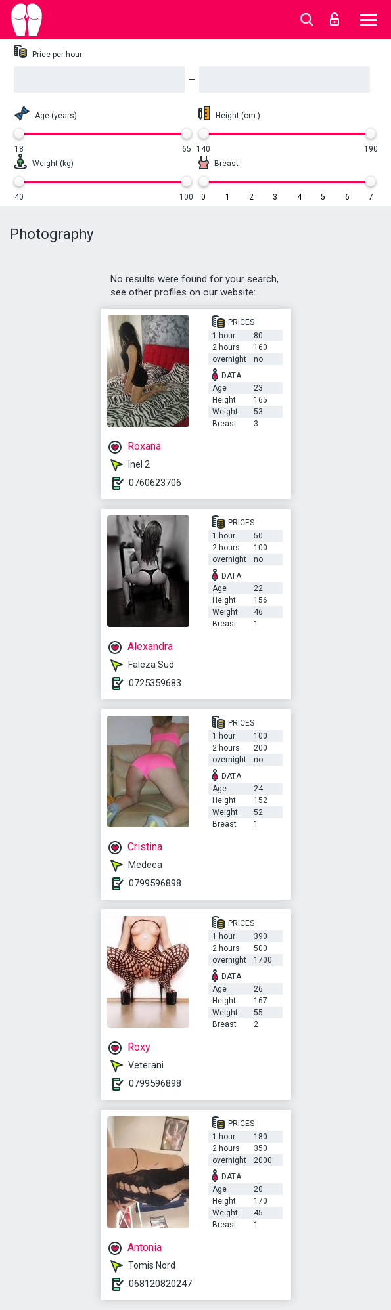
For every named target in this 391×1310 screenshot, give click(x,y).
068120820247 (160, 1284)
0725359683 (155, 683)
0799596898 (155, 883)
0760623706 (155, 483)
